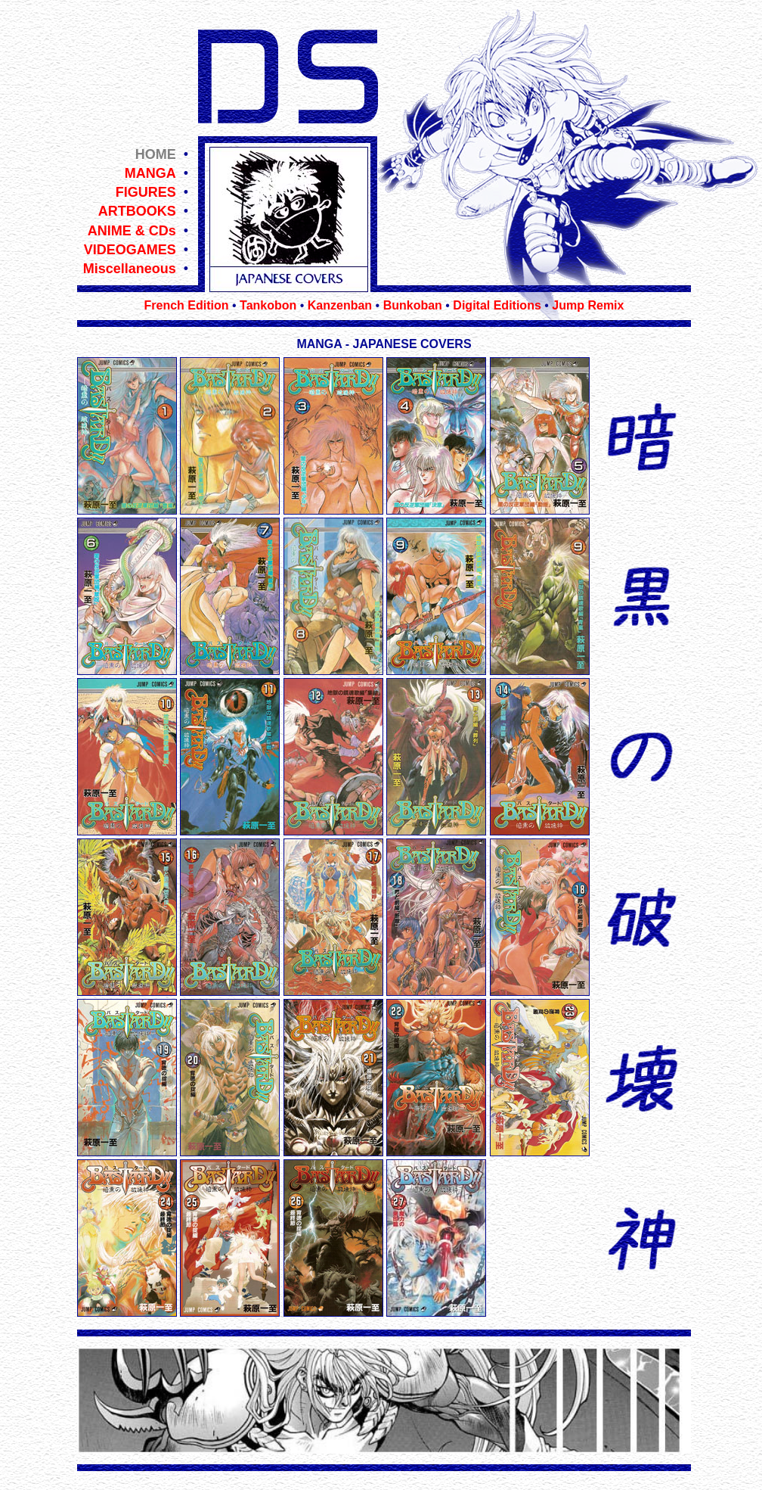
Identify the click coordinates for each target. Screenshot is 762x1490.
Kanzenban (340, 305)
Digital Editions (497, 305)
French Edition (186, 305)
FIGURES (146, 192)
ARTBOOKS (137, 211)
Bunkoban (412, 305)
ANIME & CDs (132, 230)
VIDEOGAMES (130, 249)
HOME (155, 154)
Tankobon (268, 305)
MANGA (150, 173)
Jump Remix (588, 305)
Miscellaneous (129, 268)
